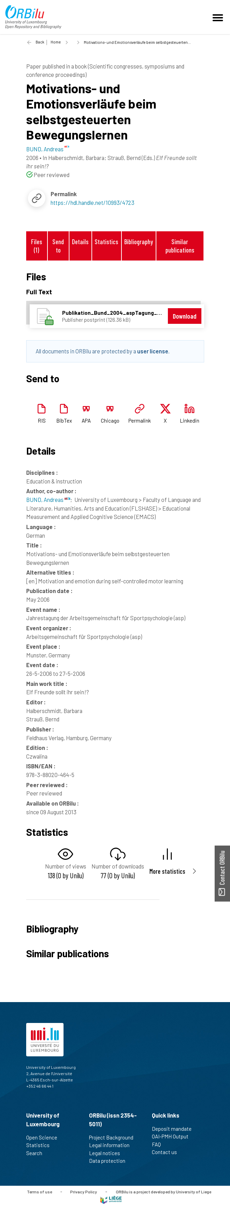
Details (80, 242)
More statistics (167, 871)
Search (37, 1153)
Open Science (44, 1137)
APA (86, 420)
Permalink (139, 420)
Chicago (110, 420)
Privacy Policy (83, 1191)
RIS (42, 420)
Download (184, 316)
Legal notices (107, 1153)
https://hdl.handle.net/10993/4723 (92, 202)
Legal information (112, 1145)
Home (56, 42)
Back (40, 42)
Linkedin (189, 420)
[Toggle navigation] (219, 17)
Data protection (110, 1161)
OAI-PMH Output (173, 1136)
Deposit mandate (175, 1129)
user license (152, 350)
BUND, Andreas (48, 499)
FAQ (159, 1144)
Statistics (106, 242)
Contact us (167, 1152)
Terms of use (39, 1191)
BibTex (64, 420)
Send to (58, 246)
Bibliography (138, 242)
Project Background (114, 1137)
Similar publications (179, 246)
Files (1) (36, 246)
